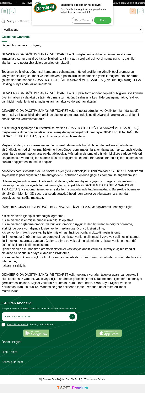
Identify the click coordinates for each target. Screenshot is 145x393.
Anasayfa (9, 21)
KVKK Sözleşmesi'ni (17, 324)
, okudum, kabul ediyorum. (28, 324)
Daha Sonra (82, 20)
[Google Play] (36, 333)
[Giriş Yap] (133, 11)
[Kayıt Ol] (72, 317)
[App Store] (109, 333)
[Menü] (5, 11)
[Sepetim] (140, 11)
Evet (102, 20)
